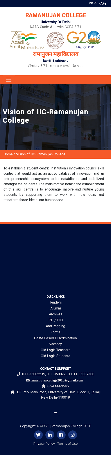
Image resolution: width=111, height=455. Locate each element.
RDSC (44, 426)
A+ (102, 3)
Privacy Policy (44, 444)
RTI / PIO (55, 320)
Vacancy (55, 344)
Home (8, 154)
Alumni (55, 308)
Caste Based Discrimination (55, 338)
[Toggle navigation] (9, 79)
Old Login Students (55, 356)
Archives (55, 314)
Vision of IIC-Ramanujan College (40, 154)
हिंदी (94, 3)
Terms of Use (67, 444)
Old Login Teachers (55, 350)
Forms (56, 332)
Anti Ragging (55, 326)
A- (106, 4)
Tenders (55, 302)
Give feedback (56, 386)
